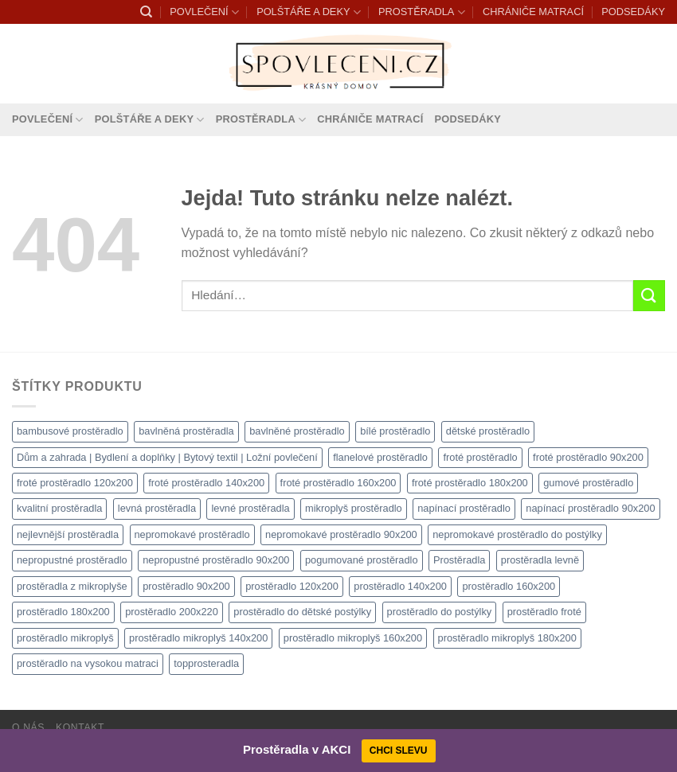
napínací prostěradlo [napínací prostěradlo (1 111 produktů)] (464, 508)
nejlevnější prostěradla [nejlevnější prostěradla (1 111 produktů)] (68, 534)
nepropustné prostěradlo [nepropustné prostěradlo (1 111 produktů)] (72, 560)
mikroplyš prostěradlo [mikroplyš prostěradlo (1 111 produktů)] (353, 508)
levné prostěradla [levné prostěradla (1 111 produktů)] (250, 508)
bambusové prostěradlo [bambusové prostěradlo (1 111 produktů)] (70, 431)
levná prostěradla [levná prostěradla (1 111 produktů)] (157, 508)
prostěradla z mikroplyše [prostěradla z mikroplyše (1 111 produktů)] (72, 586)
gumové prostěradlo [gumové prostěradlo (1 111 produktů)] (588, 483)
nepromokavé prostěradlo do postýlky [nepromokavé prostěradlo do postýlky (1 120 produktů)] (517, 534)
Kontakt (80, 727)
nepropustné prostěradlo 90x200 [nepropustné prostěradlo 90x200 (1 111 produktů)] (216, 560)
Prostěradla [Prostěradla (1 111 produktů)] (459, 560)
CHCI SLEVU (399, 750)
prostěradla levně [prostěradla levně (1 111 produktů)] (540, 560)
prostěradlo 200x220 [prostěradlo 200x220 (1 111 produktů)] (171, 612)
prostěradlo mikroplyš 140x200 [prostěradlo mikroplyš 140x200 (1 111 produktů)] (198, 638)
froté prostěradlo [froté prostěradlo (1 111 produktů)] (480, 457)
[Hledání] (146, 12)
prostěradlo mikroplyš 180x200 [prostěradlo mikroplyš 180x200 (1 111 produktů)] (507, 638)
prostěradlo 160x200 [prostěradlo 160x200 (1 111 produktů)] (508, 586)
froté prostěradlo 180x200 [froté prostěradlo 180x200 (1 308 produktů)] (470, 483)
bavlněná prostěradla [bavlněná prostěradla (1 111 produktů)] (186, 431)
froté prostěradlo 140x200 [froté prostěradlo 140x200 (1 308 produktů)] (206, 483)
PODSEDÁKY (633, 12)
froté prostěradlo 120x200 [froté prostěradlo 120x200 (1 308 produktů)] (75, 483)
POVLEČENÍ (204, 12)
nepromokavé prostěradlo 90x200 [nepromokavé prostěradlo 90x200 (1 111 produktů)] (341, 534)
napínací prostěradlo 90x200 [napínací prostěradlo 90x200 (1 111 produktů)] (590, 508)
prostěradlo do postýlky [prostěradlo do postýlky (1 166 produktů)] (439, 612)
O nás (28, 727)
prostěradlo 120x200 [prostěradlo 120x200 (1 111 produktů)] (291, 586)
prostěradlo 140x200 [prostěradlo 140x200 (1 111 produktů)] (400, 586)
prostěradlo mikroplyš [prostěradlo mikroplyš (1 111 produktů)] (65, 638)
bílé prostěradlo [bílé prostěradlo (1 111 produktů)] (395, 431)
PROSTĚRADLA (421, 12)
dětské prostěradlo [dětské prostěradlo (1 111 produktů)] (488, 431)
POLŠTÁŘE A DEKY (308, 12)
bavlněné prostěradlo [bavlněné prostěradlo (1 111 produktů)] (297, 431)
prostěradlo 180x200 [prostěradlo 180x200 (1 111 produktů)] (63, 612)
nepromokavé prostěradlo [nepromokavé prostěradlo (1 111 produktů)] (192, 534)
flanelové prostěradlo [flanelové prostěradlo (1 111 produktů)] (380, 457)
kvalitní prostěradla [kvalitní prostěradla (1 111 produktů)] (59, 508)
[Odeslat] (649, 295)
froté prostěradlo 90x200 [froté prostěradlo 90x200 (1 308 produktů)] (588, 457)
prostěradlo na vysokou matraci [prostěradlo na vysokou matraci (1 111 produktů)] (87, 663)
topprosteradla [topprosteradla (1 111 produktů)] (206, 663)
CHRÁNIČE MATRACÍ (533, 12)
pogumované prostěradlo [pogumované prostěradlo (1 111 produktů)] (361, 560)
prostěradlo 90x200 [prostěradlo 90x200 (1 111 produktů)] (186, 586)
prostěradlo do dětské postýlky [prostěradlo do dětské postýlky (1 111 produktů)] (302, 612)
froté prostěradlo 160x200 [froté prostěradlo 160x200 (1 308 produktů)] (338, 483)
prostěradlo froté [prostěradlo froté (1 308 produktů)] (544, 612)
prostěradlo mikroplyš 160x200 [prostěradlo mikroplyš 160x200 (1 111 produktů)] (353, 638)
